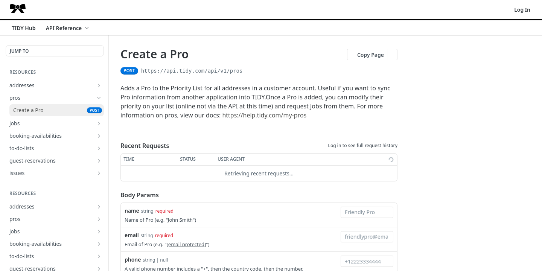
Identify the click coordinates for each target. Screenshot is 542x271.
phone (133, 259)
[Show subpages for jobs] (99, 123)
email (132, 235)
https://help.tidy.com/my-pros (264, 115)
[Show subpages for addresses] (99, 85)
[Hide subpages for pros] (99, 98)
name (132, 210)
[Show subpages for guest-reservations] (99, 161)
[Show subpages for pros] (99, 219)
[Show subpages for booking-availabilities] (99, 136)
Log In (522, 9)
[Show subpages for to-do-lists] (99, 148)
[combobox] (367, 212)
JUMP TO (19, 51)
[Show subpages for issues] (99, 173)
